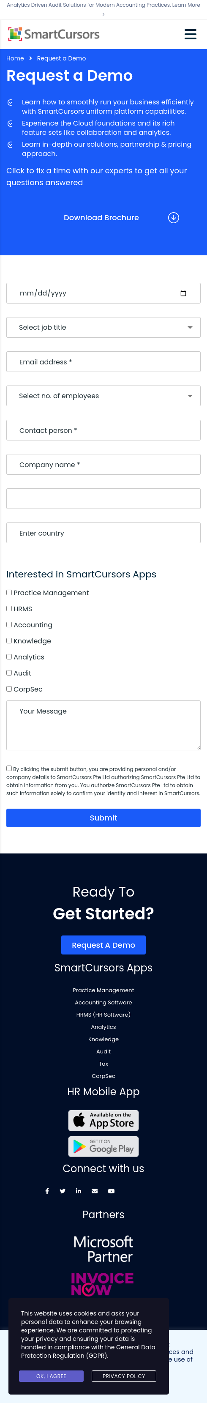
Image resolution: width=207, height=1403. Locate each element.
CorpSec (103, 1076)
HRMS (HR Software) (103, 1015)
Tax (103, 1064)
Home (15, 58)
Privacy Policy (124, 1376)
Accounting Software (103, 1002)
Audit (103, 1051)
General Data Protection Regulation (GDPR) (88, 1351)
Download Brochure (101, 217)
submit (103, 817)
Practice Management (103, 990)
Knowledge (103, 1039)
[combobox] (103, 327)
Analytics (103, 1027)
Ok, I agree (51, 1376)
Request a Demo (103, 945)
